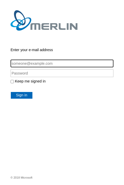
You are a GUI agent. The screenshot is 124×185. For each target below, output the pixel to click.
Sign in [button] (21, 95)
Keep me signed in (30, 81)
